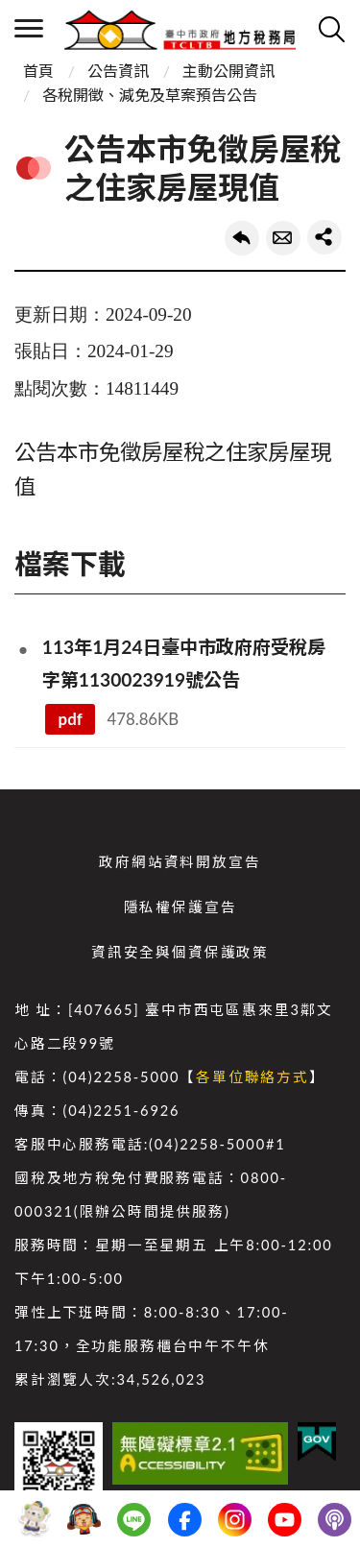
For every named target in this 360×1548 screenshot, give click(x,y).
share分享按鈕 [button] (324, 237)
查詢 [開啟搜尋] (331, 29)
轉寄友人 (283, 238)
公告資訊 (118, 70)
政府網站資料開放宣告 (179, 862)
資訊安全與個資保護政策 (180, 952)
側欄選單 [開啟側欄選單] (28, 28)
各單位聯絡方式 (252, 1077)
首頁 (38, 70)
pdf (71, 719)
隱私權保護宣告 (180, 907)
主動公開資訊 (228, 70)
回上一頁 (242, 238)
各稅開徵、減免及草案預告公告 (149, 94)
